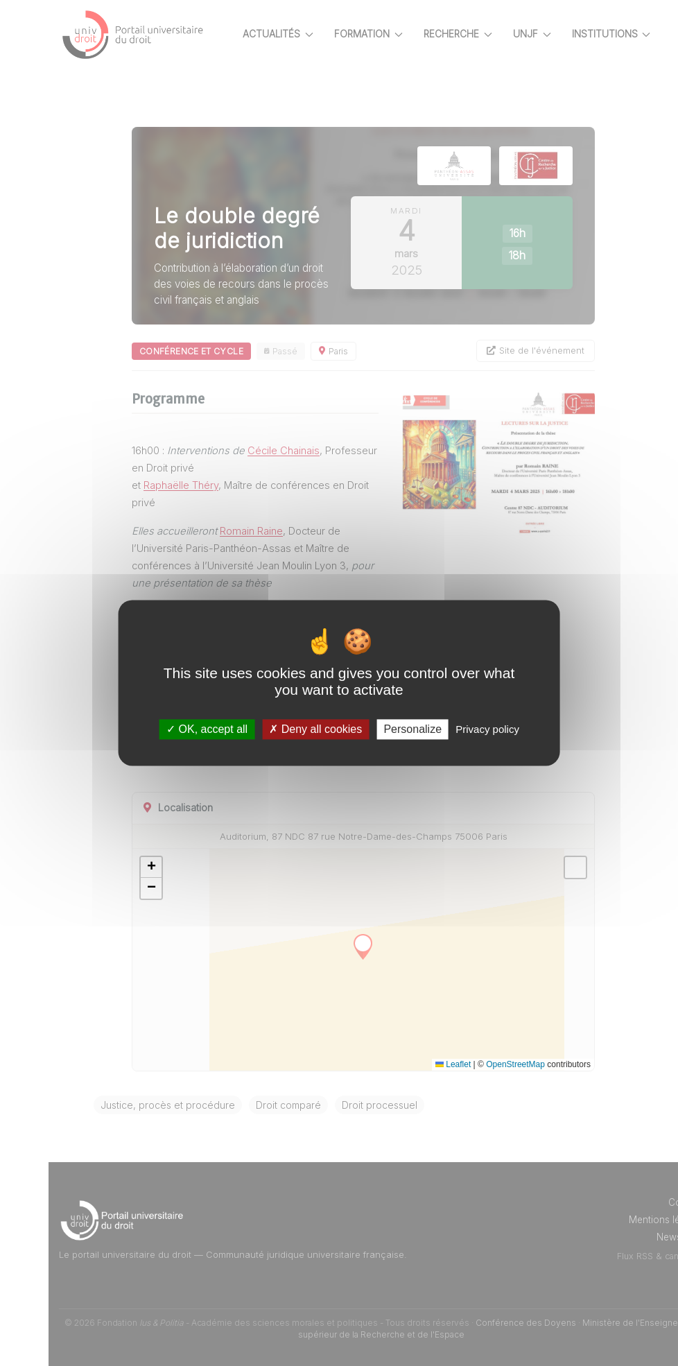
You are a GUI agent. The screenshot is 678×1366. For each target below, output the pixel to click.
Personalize (412, 729)
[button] (151, 867)
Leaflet (453, 1064)
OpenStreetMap (515, 1064)
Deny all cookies (315, 729)
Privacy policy (487, 729)
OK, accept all (206, 729)
